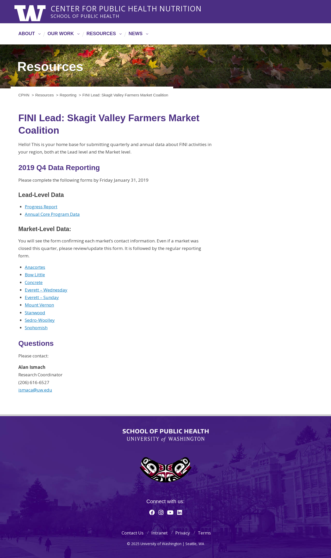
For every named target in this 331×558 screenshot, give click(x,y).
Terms (204, 533)
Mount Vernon (39, 305)
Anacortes (35, 267)
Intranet (159, 533)
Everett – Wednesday (46, 290)
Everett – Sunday (42, 297)
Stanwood (35, 313)
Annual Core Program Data (52, 214)
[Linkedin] (179, 512)
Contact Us (133, 533)
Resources (101, 33)
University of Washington (35, 11)
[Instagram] (161, 512)
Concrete (34, 282)
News (136, 33)
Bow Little (35, 275)
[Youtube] (170, 512)
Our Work (61, 33)
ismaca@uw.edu (35, 390)
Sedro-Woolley (40, 320)
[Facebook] (152, 512)
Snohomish (36, 328)
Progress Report (41, 207)
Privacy (182, 533)
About (26, 33)
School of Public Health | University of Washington (165, 435)
